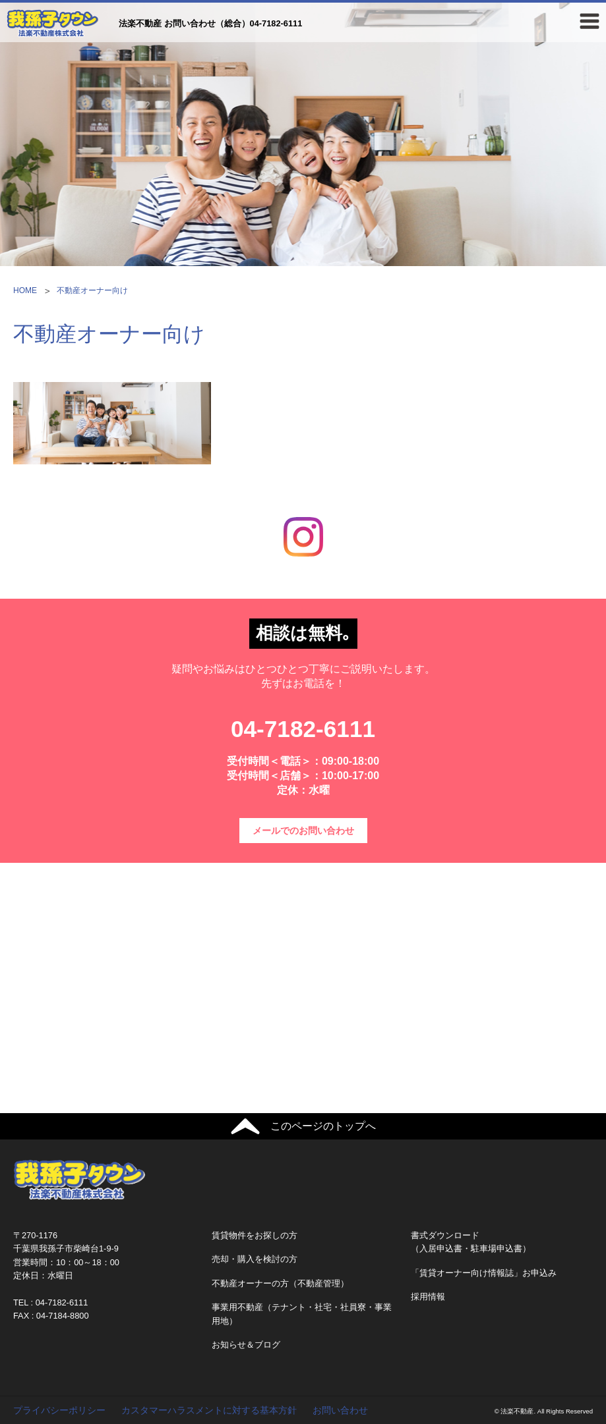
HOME (25, 290)
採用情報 (428, 1296)
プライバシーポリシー (59, 1410)
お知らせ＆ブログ (246, 1345)
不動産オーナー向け (92, 290)
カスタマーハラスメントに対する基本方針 (209, 1410)
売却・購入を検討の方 (254, 1259)
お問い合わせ (340, 1410)
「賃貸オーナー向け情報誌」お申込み (484, 1273)
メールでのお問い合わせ (303, 830)
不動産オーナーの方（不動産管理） (280, 1283)
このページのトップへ (323, 1126)
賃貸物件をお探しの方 (254, 1235)
